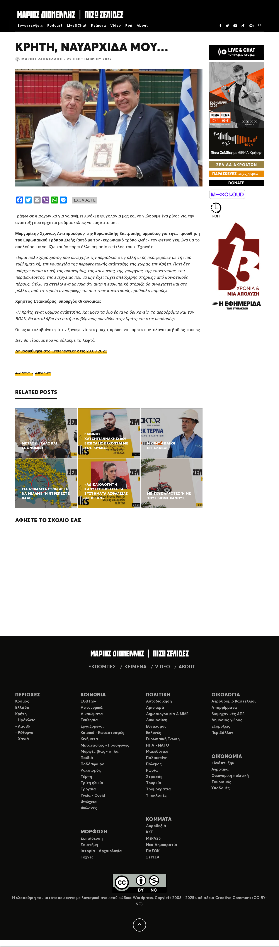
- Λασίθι (22, 726)
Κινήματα (89, 739)
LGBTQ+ (88, 701)
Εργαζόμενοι (92, 726)
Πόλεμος (154, 764)
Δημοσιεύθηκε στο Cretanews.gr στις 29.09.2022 (61, 351)
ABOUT (187, 667)
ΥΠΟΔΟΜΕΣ (44, 373)
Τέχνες (87, 857)
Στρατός (154, 777)
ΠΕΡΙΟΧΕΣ (27, 694)
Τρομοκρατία (158, 789)
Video (115, 25)
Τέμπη (86, 777)
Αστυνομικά (92, 708)
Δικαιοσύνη (156, 720)
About (142, 25)
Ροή (128, 25)
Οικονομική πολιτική (230, 776)
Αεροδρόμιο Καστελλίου (234, 701)
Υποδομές (220, 788)
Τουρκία (153, 783)
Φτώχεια (89, 802)
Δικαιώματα (92, 714)
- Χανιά (22, 739)
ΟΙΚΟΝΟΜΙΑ (226, 756)
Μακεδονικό (157, 752)
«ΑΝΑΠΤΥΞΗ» (25, 373)
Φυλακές (89, 808)
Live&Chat (77, 25)
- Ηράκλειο (25, 720)
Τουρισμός (221, 782)
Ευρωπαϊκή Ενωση (163, 739)
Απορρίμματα (224, 708)
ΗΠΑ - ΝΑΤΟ (157, 745)
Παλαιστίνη (156, 758)
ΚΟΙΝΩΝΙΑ (93, 694)
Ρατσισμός (91, 771)
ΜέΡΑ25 (153, 839)
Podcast (55, 25)
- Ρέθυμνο (24, 733)
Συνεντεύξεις (30, 25)
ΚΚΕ (149, 832)
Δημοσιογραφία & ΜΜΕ (167, 714)
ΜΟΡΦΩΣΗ (94, 831)
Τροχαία (88, 789)
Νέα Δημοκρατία (161, 845)
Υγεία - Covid (93, 796)
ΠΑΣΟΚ (153, 851)
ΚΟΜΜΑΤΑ (159, 819)
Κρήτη (21, 714)
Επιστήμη (89, 845)
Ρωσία (152, 771)
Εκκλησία (89, 720)
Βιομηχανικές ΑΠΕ (228, 714)
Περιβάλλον (222, 733)
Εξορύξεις (220, 726)
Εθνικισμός (156, 726)
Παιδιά (87, 758)
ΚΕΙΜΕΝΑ (135, 667)
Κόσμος (22, 701)
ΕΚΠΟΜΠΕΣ (102, 667)
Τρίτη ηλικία (92, 783)
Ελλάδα (22, 708)
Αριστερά (155, 708)
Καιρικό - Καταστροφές (102, 733)
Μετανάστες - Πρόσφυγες (105, 745)
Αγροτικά (220, 769)
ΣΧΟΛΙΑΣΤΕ (84, 200)
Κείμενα (98, 25)
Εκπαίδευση (92, 839)
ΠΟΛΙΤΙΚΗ (158, 694)
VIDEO (162, 667)
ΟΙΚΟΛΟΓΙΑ (225, 694)
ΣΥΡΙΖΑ (153, 857)
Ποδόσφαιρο (92, 764)
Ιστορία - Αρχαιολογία (101, 851)
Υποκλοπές (156, 796)
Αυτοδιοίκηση (159, 701)
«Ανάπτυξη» (222, 763)
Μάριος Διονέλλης (41, 59)
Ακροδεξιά (156, 826)
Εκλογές (153, 733)
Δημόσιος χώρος (226, 720)
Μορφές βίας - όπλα (100, 752)
